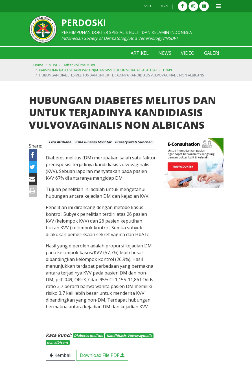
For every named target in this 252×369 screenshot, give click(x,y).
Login (163, 6)
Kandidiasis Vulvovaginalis (129, 335)
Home (38, 65)
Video (187, 53)
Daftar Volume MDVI (79, 65)
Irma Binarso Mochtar (93, 142)
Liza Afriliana (60, 142)
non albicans (57, 342)
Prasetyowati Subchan (133, 142)
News (164, 53)
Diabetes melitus (88, 335)
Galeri (211, 53)
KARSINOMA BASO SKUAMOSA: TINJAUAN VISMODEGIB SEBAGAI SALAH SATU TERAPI (105, 70)
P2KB (147, 6)
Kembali (60, 355)
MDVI (53, 65)
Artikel (140, 53)
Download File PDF (102, 355)
